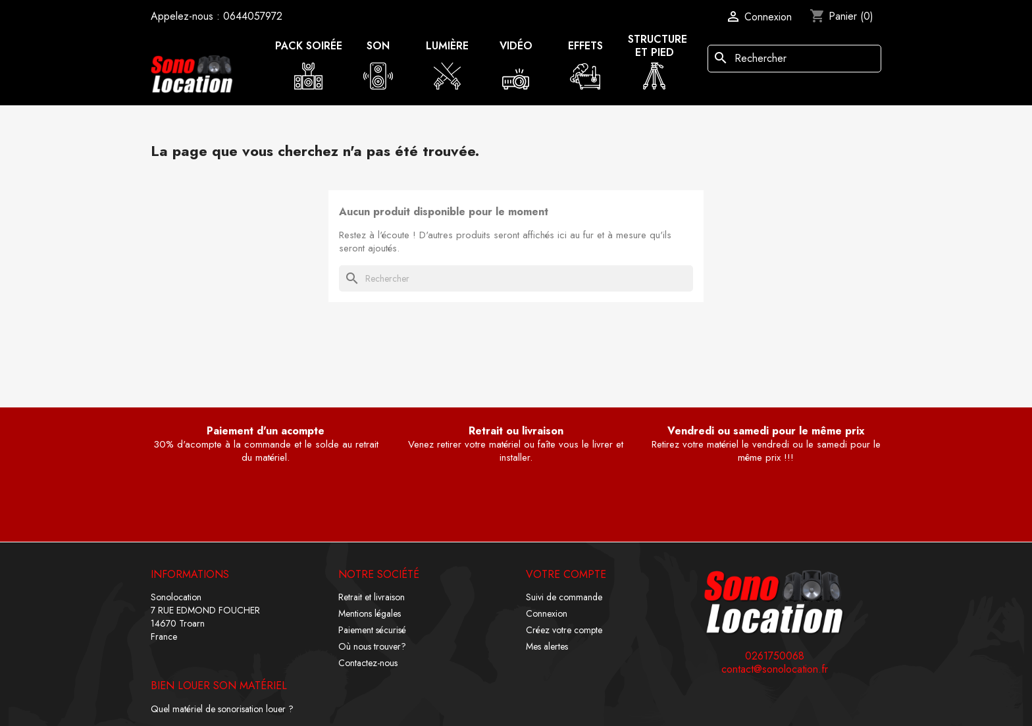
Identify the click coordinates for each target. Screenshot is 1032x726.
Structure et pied (657, 46)
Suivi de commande (564, 597)
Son (378, 45)
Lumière (447, 45)
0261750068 (774, 656)
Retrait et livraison (371, 597)
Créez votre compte (564, 629)
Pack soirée (309, 45)
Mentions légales (369, 613)
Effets (585, 45)
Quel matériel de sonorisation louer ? (222, 708)
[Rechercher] (794, 58)
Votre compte (566, 574)
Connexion (546, 613)
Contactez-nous (368, 662)
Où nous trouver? (372, 646)
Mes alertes (547, 646)
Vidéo (516, 45)
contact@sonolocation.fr (774, 669)
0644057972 (252, 16)
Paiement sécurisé (372, 629)
